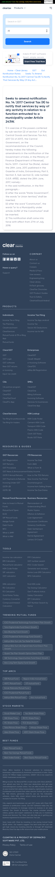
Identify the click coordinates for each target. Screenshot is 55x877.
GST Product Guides (39, 293)
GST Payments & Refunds (14, 479)
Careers (33, 267)
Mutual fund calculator (12, 565)
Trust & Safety (36, 297)
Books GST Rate (35, 437)
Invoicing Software (36, 398)
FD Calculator (9, 591)
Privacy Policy (9, 845)
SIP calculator (9, 572)
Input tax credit (9, 374)
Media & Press (36, 271)
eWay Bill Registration (37, 370)
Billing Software (34, 394)
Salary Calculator (35, 595)
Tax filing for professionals (14, 419)
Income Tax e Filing (11, 320)
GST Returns (8, 464)
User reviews (35, 274)
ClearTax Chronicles (38, 289)
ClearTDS (32, 366)
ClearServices (9, 331)
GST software (9, 363)
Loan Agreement (35, 518)
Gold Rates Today (11, 595)
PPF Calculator (34, 557)
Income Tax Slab (35, 460)
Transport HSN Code (36, 426)
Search (27, 41)
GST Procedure (9, 468)
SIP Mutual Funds (10, 518)
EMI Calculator (9, 561)
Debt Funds (8, 525)
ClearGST (32, 355)
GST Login (7, 359)
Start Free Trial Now (34, 61)
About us (34, 259)
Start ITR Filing (48, 1)
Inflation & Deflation (36, 514)
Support (6, 273)
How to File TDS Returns (38, 475)
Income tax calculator (12, 557)
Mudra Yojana (34, 510)
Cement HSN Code (36, 422)
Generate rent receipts (38, 568)
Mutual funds (8, 342)
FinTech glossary (37, 286)
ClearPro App (8, 402)
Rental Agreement (36, 536)
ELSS (5, 514)
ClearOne (32, 391)
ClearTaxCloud (9, 398)
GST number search (36, 561)
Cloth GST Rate (35, 434)
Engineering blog (37, 278)
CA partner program (11, 387)
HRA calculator (9, 584)
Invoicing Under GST (11, 483)
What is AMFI (8, 533)
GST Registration (10, 460)
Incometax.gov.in (35, 483)
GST (4, 355)
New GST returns (10, 366)
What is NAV (8, 536)
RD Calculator (9, 588)
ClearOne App (34, 406)
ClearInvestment (10, 328)
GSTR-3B (7, 490)
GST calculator (9, 576)
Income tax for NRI (36, 331)
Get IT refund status (36, 591)
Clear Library (35, 282)
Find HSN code (34, 584)
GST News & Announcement (15, 471)
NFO (4, 529)
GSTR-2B (7, 486)
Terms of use (26, 845)
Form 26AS (32, 464)
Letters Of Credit (35, 540)
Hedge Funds (8, 521)
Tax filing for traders (11, 422)
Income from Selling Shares (40, 486)
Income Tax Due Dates (38, 490)
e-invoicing (7, 370)
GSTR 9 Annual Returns (13, 475)
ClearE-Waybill (34, 359)
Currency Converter (11, 599)
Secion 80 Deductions (37, 328)
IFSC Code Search (36, 565)
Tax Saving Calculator (37, 588)
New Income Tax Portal (38, 479)
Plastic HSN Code (35, 430)
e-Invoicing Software (37, 363)
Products (20, 8)
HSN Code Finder (35, 419)
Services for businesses (38, 402)
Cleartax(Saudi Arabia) (40, 300)
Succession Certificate (38, 521)
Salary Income (34, 471)
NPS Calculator (34, 576)
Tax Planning (8, 324)
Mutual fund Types (11, 510)
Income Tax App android (38, 320)
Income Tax (33, 324)
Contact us (35, 263)
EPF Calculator (34, 599)
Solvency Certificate (36, 525)
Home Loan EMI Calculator (39, 572)
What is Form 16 (34, 468)
